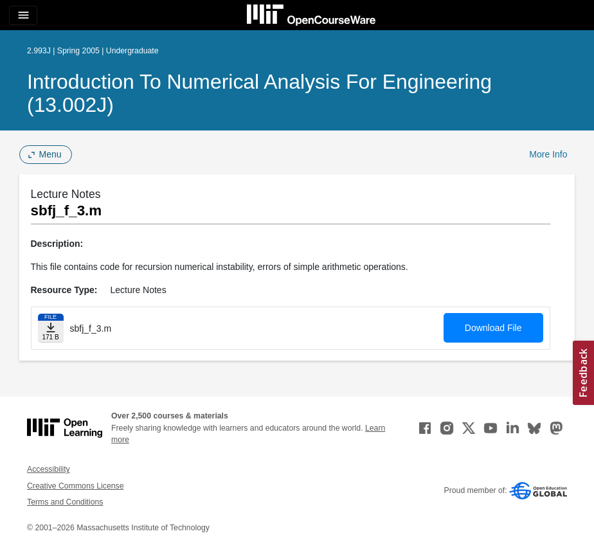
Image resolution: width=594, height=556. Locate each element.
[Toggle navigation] (23, 15)
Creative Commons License (75, 485)
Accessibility (48, 469)
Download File (493, 328)
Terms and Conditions (65, 502)
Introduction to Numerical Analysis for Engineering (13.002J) (259, 93)
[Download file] (51, 328)
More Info (548, 154)
